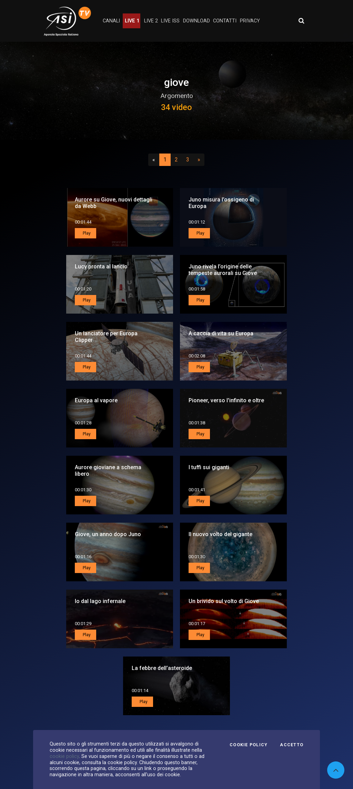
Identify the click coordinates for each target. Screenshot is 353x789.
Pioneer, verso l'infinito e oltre (226, 400)
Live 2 (151, 21)
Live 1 (132, 21)
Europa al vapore (96, 400)
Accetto (291, 745)
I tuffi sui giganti (209, 467)
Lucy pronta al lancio (101, 266)
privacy (250, 21)
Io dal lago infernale (100, 601)
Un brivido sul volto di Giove (224, 601)
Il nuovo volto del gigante (220, 534)
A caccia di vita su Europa (221, 333)
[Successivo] (198, 160)
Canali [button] (111, 21)
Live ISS (170, 21)
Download (196, 21)
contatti (224, 21)
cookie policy (64, 756)
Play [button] (86, 233)
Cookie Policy (249, 745)
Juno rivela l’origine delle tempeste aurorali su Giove (223, 269)
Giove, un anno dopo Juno (108, 534)
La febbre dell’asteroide (162, 668)
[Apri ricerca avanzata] (301, 20)
